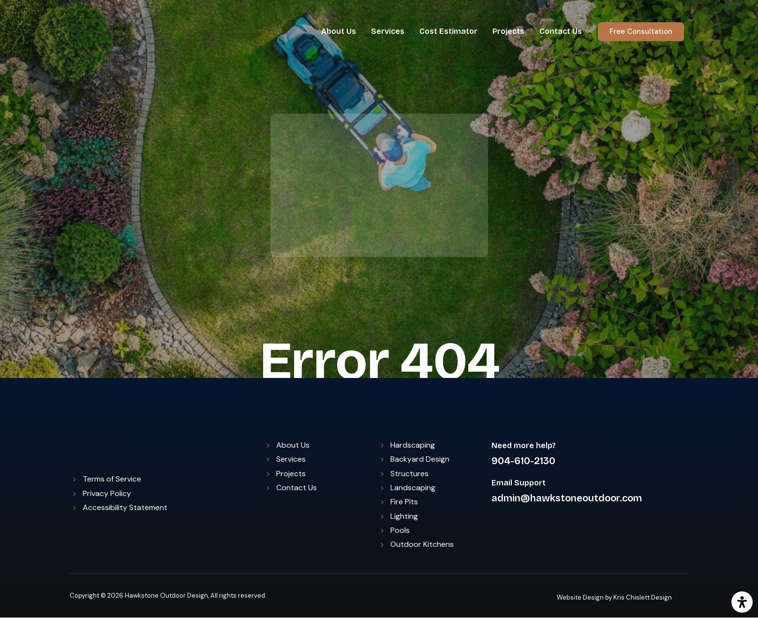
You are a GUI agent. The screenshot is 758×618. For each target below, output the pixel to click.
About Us (338, 31)
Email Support (518, 482)
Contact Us (560, 31)
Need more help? (523, 445)
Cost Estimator (448, 31)
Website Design (580, 597)
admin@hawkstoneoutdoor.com (566, 498)
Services (387, 31)
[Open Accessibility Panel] (742, 602)
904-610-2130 (523, 461)
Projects (508, 31)
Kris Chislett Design (642, 597)
